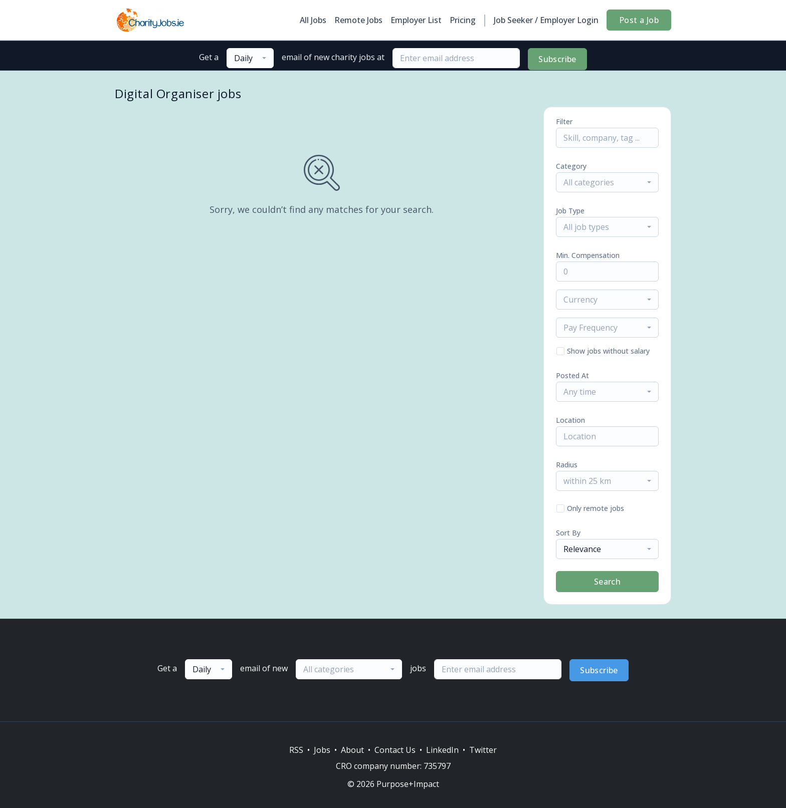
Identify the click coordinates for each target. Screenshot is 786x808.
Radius (566, 464)
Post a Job (639, 20)
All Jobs (313, 20)
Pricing (463, 20)
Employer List (416, 20)
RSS (296, 749)
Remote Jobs (358, 20)
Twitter (483, 749)
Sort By (568, 532)
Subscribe (557, 59)
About (352, 749)
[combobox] (250, 58)
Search (607, 581)
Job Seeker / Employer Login (546, 20)
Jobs (322, 749)
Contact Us (395, 749)
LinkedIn (442, 749)
